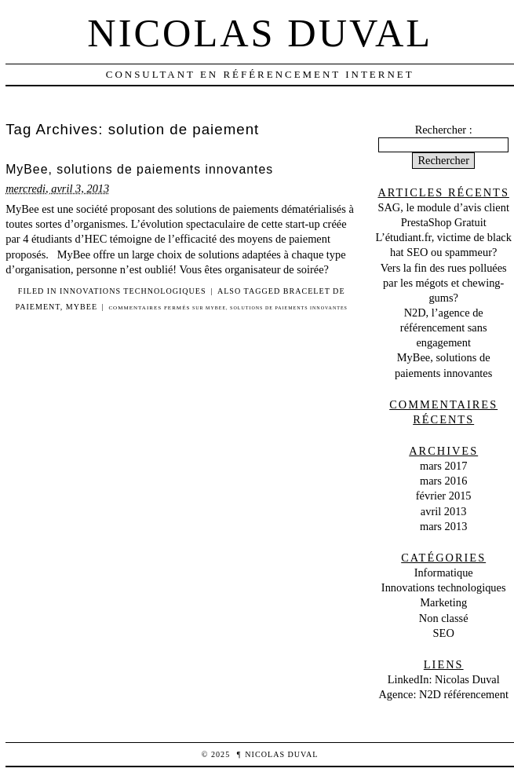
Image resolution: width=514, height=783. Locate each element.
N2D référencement (464, 694)
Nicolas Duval (259, 33)
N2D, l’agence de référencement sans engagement (443, 327)
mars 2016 (443, 480)
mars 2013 (443, 526)
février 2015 (444, 495)
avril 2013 (444, 511)
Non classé (443, 618)
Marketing (443, 602)
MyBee (81, 306)
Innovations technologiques (133, 291)
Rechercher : (443, 129)
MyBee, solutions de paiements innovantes (139, 169)
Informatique (443, 572)
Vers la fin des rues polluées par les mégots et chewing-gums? (444, 283)
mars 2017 (443, 465)
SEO (443, 633)
